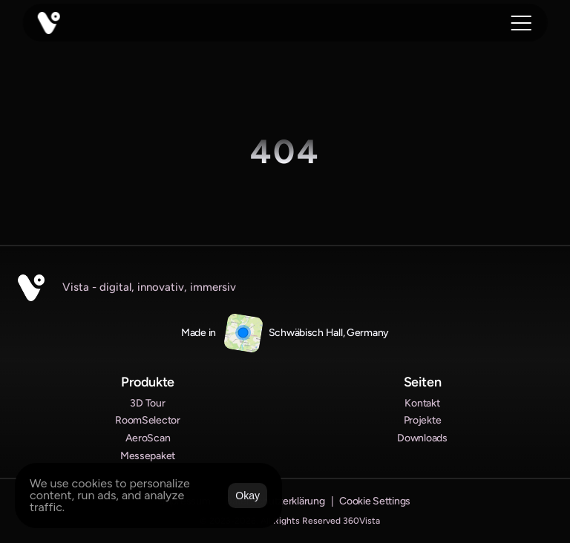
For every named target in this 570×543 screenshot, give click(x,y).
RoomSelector (147, 420)
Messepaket (147, 456)
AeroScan (148, 438)
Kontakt (421, 403)
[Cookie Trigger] (374, 502)
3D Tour (147, 403)
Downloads (422, 438)
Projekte (423, 420)
